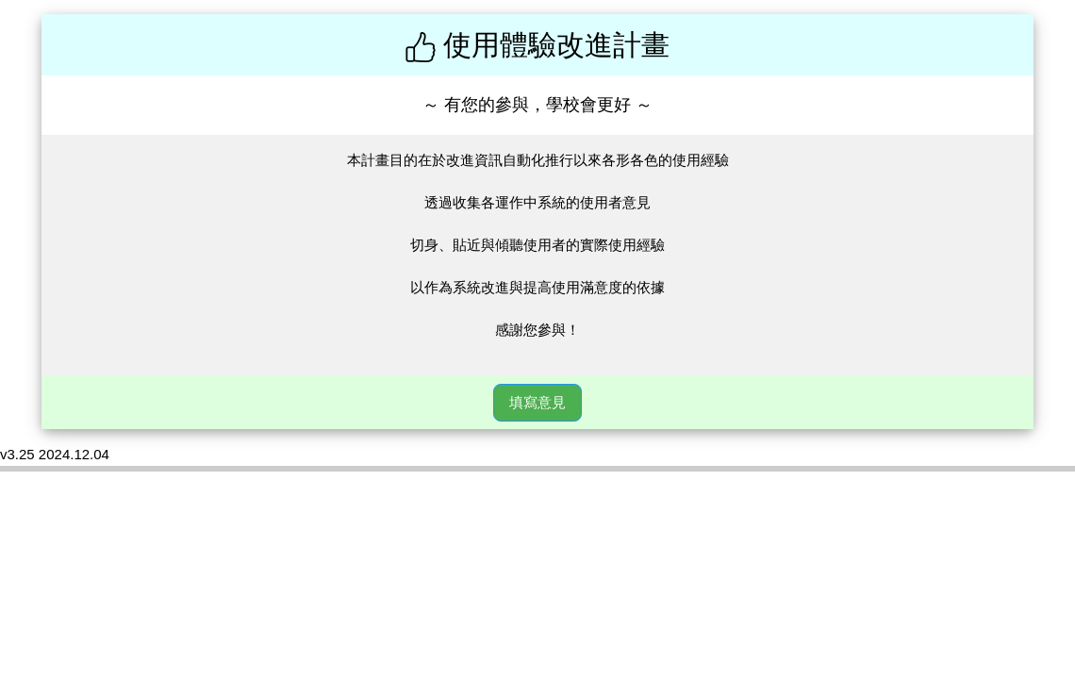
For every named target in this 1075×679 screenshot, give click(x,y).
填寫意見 (537, 402)
